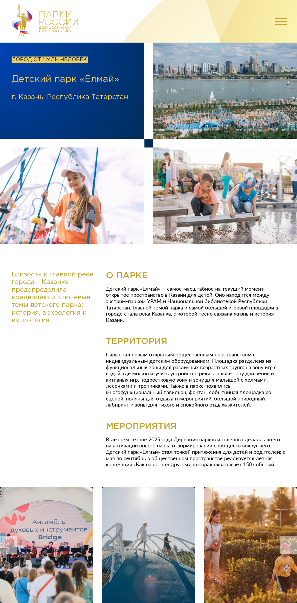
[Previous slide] (8, 545)
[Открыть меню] (279, 21)
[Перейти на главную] (45, 21)
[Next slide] (288, 545)
